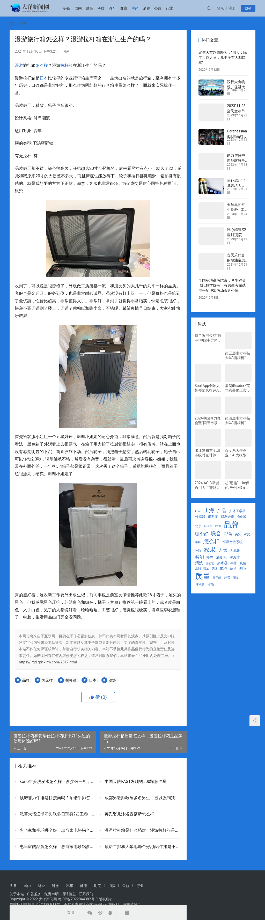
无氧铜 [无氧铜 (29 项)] (235, 550)
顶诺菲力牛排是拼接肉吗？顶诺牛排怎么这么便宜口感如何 (57, 797)
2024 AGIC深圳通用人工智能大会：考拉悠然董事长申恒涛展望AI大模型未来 (207, 485)
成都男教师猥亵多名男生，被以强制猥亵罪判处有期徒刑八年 (142, 797)
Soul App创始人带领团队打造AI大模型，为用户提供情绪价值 (207, 388)
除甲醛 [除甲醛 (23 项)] (217, 578)
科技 (101, 8)
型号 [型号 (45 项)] (228, 534)
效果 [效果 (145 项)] (209, 549)
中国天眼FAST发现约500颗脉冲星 (135, 781)
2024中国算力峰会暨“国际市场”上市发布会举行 (208, 420)
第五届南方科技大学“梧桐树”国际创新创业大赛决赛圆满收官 (237, 355)
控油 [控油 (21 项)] (198, 550)
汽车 (112, 8)
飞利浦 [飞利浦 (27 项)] (199, 584)
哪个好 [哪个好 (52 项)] (201, 533)
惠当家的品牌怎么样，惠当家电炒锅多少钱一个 (57, 846)
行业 (169, 8)
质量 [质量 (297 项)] (202, 576)
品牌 (26, 680)
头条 (66, 8)
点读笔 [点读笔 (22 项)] (209, 563)
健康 (123, 8)
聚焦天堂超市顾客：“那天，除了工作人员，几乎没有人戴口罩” (222, 57)
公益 (157, 8)
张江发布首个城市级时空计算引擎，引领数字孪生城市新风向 (207, 452)
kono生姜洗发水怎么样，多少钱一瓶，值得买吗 (57, 781)
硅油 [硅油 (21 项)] (206, 568)
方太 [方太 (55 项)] (223, 550)
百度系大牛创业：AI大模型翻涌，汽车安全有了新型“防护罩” (237, 452)
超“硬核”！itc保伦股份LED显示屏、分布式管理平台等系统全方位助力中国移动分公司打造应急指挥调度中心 (237, 485)
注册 (232, 8)
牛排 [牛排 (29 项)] (233, 563)
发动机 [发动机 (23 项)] (208, 526)
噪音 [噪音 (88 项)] (216, 533)
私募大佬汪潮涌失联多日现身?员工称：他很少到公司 (57, 814)
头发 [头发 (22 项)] (238, 534)
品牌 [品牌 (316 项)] (231, 524)
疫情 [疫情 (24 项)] (243, 563)
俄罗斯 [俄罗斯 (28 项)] (213, 517)
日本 (44, 78)
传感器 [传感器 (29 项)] (200, 517)
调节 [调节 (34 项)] (242, 568)
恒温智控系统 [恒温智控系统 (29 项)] (233, 542)
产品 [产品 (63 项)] (221, 510)
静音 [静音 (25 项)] (227, 578)
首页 (13, 23)
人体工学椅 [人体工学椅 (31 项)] (237, 511)
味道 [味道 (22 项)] (218, 526)
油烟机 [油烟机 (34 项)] (221, 557)
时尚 (135, 8)
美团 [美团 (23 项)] (215, 568)
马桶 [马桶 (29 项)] (210, 584)
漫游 (19, 65)
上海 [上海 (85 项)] (209, 510)
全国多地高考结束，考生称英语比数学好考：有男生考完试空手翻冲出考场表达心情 (222, 285)
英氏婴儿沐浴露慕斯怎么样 (129, 814)
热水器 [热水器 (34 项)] (222, 563)
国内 (78, 8)
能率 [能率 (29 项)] (223, 568)
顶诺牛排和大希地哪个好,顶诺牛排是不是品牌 (142, 846)
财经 (89, 8)
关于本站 (17, 894)
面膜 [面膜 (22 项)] (236, 578)
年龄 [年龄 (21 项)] (198, 542)
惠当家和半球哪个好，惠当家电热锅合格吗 (57, 830)
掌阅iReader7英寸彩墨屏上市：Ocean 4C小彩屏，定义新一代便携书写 (237, 388)
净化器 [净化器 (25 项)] (241, 517)
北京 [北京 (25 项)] (198, 526)
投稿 (248, 8)
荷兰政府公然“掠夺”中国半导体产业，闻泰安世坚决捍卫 (208, 338)
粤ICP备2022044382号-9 (78, 899)
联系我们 (86, 894)
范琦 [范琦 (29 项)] (233, 568)
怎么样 (41, 65)
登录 (220, 8)
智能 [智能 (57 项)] (199, 557)
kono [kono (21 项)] (198, 511)
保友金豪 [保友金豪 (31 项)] (227, 517)
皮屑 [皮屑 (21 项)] (198, 568)
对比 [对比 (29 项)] (247, 534)
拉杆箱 (66, 65)
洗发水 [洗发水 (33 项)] (235, 557)
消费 (146, 8)
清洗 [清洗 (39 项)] (199, 563)
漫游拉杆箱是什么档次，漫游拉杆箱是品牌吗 (142, 830)
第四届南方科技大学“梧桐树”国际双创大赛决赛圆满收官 (237, 420)
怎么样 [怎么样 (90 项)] (211, 541)
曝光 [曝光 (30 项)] (210, 557)
